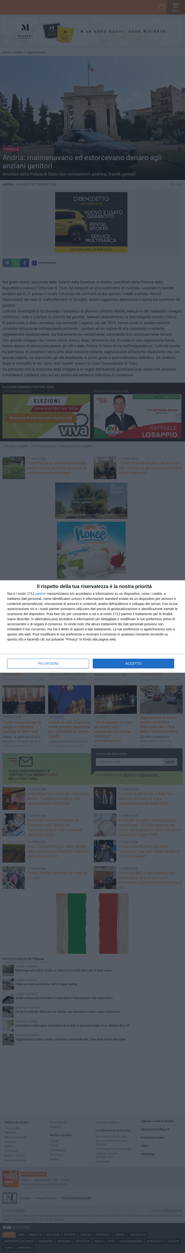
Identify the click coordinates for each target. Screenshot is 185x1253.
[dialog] (92, 626)
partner (40, 593)
